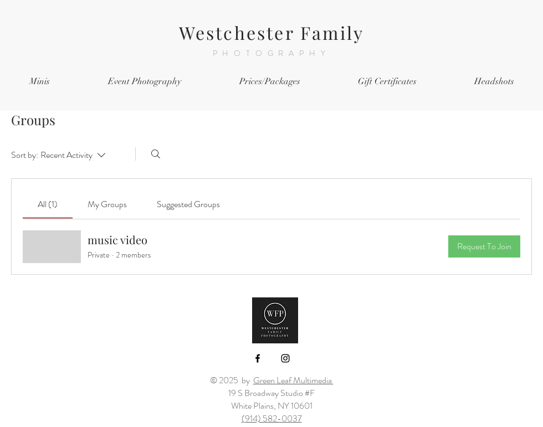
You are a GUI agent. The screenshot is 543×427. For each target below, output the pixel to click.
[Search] (155, 154)
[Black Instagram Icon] (285, 358)
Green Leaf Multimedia (293, 380)
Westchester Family (272, 32)
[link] (48, 204)
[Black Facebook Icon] (257, 358)
